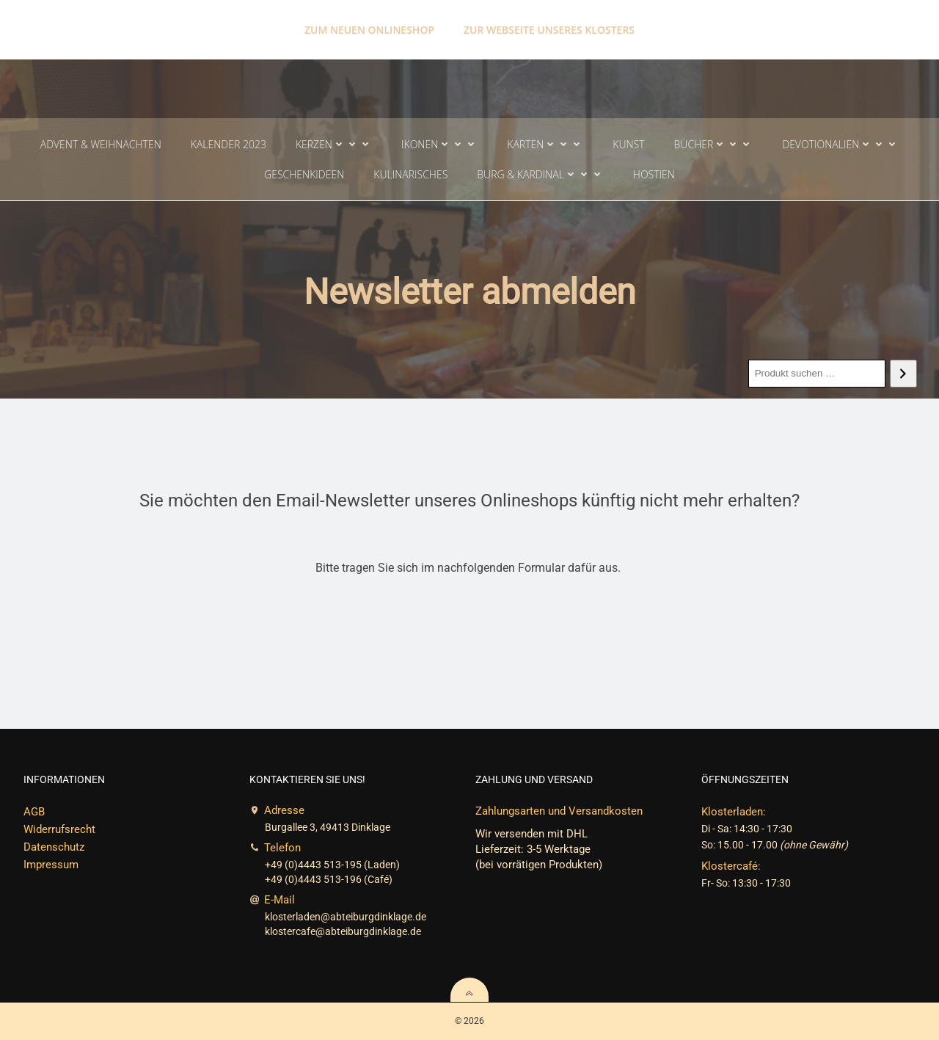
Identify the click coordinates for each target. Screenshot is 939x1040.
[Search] (903, 374)
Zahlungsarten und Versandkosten (559, 811)
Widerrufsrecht (59, 829)
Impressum (50, 864)
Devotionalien (840, 144)
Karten (545, 144)
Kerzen (334, 144)
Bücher (713, 144)
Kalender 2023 (228, 144)
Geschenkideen (304, 174)
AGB (34, 811)
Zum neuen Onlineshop (369, 30)
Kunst (628, 144)
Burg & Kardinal (540, 174)
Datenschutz (53, 847)
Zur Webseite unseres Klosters (549, 30)
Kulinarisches (410, 174)
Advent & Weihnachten (100, 144)
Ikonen (439, 144)
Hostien (654, 174)
